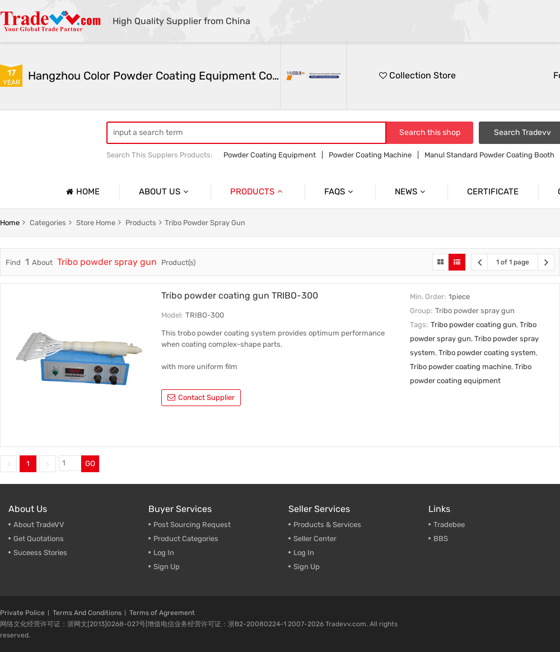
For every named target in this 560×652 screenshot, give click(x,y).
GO (90, 463)
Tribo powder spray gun (205, 222)
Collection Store (417, 75)
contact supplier (201, 397)
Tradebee (449, 524)
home (10, 222)
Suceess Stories (40, 552)
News (411, 192)
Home (81, 192)
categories (48, 222)
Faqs (340, 192)
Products (257, 192)
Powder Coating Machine (370, 155)
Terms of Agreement (162, 613)
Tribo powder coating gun (473, 324)
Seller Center (315, 538)
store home (95, 222)
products (140, 222)
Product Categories (185, 538)
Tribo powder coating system (487, 352)
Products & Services (327, 524)
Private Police (22, 613)
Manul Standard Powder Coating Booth (489, 155)
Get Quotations (38, 538)
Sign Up (306, 566)
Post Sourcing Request (192, 524)
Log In (163, 552)
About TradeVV (38, 524)
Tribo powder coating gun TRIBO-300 (239, 295)
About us (165, 192)
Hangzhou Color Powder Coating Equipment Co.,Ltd (154, 75)
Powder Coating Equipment (269, 155)
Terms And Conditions (87, 613)
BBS (440, 538)
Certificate (493, 192)
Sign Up (166, 566)
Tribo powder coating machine (460, 366)
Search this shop (429, 132)
